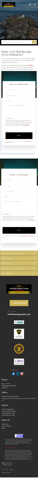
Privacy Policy (25, 125)
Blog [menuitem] (3, 428)
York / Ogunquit (8, 258)
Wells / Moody (7, 263)
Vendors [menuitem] (4, 388)
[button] (34, 42)
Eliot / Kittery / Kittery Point (12, 253)
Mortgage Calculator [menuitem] (9, 386)
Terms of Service (32, 235)
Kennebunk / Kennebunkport (12, 268)
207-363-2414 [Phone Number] (20, 303)
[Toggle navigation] (34, 4)
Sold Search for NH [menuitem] (8, 413)
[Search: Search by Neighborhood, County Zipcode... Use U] (17, 42)
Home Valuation (7, 274)
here (30, 65)
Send (19, 135)
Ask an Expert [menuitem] (6, 426)
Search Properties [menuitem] (8, 409)
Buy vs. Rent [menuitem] (6, 384)
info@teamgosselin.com (19, 314)
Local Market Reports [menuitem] (9, 411)
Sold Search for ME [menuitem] (8, 415)
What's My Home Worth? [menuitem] (10, 397)
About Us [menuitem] (5, 424)
